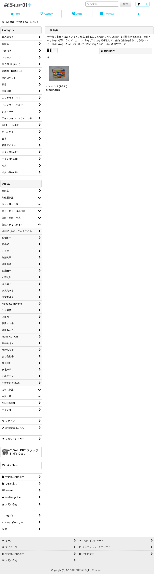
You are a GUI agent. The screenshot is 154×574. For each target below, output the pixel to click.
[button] (138, 14)
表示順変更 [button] (108, 51)
